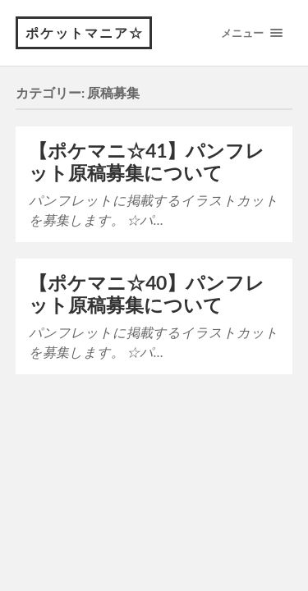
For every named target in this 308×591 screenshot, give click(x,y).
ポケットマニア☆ (84, 32)
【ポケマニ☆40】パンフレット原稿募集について (146, 294)
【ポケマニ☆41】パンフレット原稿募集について (146, 162)
